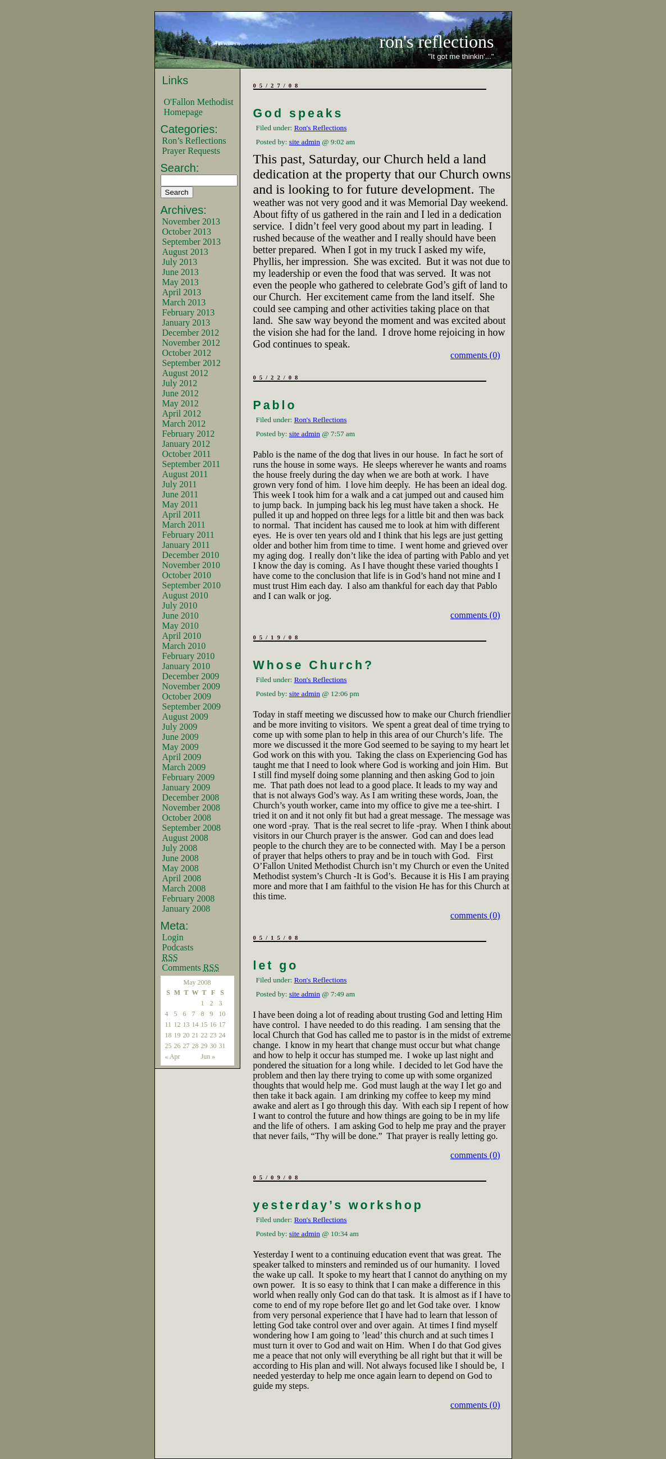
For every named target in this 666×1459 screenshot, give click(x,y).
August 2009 (185, 716)
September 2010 (191, 585)
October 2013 (187, 231)
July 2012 (180, 383)
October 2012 (187, 353)
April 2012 (182, 413)
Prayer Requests (191, 150)
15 (204, 1024)
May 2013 (180, 282)
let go (276, 965)
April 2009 (182, 757)
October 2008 (187, 817)
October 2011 (186, 454)
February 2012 (188, 433)
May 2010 (180, 625)
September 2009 (191, 706)
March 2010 (184, 646)
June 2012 (180, 393)
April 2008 (182, 878)
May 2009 (180, 747)
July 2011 (179, 484)
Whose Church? (314, 665)
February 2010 (188, 656)
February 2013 (188, 312)
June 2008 (180, 858)
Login (173, 937)
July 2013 (180, 262)
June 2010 (180, 615)
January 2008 (186, 908)
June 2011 (180, 494)
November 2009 (191, 686)
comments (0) (475, 355)
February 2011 (188, 534)
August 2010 (185, 595)
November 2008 (191, 807)
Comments (191, 967)
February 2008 (188, 898)
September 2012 (191, 363)
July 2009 (180, 726)
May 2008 (180, 868)
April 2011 (181, 514)
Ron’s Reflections (194, 140)
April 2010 (182, 636)
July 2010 (180, 605)
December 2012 (191, 332)
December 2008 (191, 797)
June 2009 (180, 737)
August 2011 (185, 474)
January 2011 (186, 545)
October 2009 (187, 696)
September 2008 (191, 828)
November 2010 (191, 565)
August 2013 (185, 252)
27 (186, 1046)
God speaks (298, 113)
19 (177, 1035)
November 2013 (191, 221)
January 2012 (186, 444)
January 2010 (186, 666)
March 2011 (184, 524)
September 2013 (191, 241)
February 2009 (188, 777)
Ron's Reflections (320, 128)
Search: (180, 168)
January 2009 (186, 787)
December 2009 (191, 676)
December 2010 (191, 555)
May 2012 (180, 403)
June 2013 (180, 272)
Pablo (275, 405)
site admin (304, 142)
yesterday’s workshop (338, 1205)
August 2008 (185, 838)
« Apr (172, 1056)
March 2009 (184, 767)
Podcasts (178, 947)
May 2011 (180, 504)
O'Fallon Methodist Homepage (199, 107)
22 (204, 1035)
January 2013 (186, 322)
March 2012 (184, 423)
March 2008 (184, 888)
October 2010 (187, 575)
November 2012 (191, 342)
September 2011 (191, 464)
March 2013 (184, 302)
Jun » (208, 1056)
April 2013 (182, 292)
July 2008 (180, 848)
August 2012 (185, 373)
